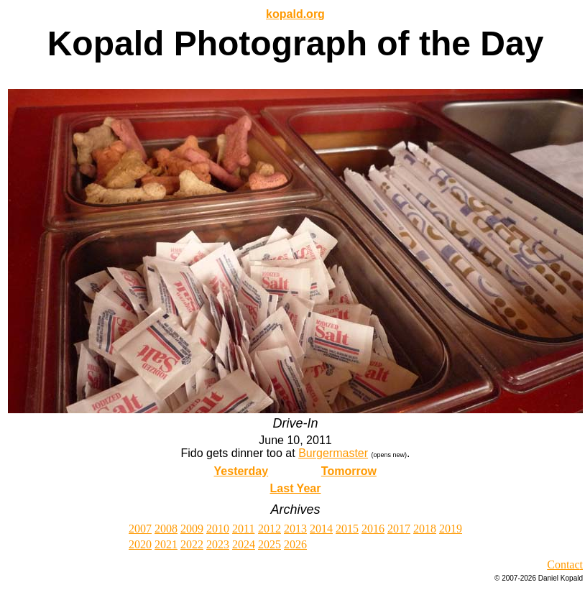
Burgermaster (333, 453)
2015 (347, 528)
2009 (191, 528)
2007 (140, 528)
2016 (372, 528)
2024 (243, 544)
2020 (140, 544)
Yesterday (241, 471)
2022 (191, 544)
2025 (269, 544)
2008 (166, 528)
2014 (321, 528)
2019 (450, 528)
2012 (269, 528)
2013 (295, 528)
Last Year (295, 488)
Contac (563, 564)
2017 (398, 528)
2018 (424, 528)
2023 (217, 544)
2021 (166, 544)
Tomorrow (349, 471)
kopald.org (295, 14)
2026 (295, 544)
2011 (243, 528)
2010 (217, 528)
